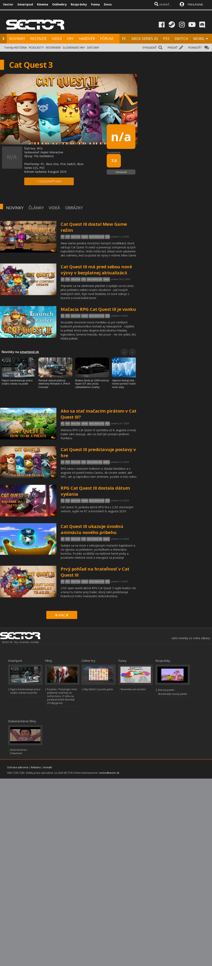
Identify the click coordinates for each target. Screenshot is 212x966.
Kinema (42, 4)
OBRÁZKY (74, 207)
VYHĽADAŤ (149, 47)
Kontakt (47, 767)
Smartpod (25, 4)
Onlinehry (59, 4)
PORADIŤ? (195, 47)
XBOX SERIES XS (144, 38)
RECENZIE (38, 38)
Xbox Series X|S (96, 237)
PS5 (166, 38)
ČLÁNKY (36, 207)
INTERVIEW (53, 47)
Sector (8, 4)
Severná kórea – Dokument (19, 751)
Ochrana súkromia (17, 767)
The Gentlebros (44, 156)
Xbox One (75, 237)
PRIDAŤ (173, 47)
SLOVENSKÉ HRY (74, 47)
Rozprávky (79, 4)
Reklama (36, 767)
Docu (108, 4)
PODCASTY (36, 47)
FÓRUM (106, 38)
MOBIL (199, 38)
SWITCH (181, 38)
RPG (39, 148)
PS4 (68, 237)
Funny (95, 4)
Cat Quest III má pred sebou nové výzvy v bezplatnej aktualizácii (96, 269)
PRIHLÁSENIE (195, 4)
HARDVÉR (87, 38)
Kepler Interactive (51, 152)
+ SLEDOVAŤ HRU (49, 181)
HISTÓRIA (20, 47)
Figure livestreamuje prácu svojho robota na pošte (25, 691)
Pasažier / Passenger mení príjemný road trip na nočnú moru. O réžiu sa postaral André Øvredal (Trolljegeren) (62, 696)
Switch (85, 237)
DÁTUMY (93, 47)
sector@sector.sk (109, 773)
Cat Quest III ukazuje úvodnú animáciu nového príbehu (92, 529)
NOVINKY (17, 38)
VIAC (61, 615)
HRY (70, 38)
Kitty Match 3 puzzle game (98, 689)
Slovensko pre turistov (133, 689)
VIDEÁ (57, 38)
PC (124, 38)
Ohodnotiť (121, 172)
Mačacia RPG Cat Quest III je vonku (98, 309)
